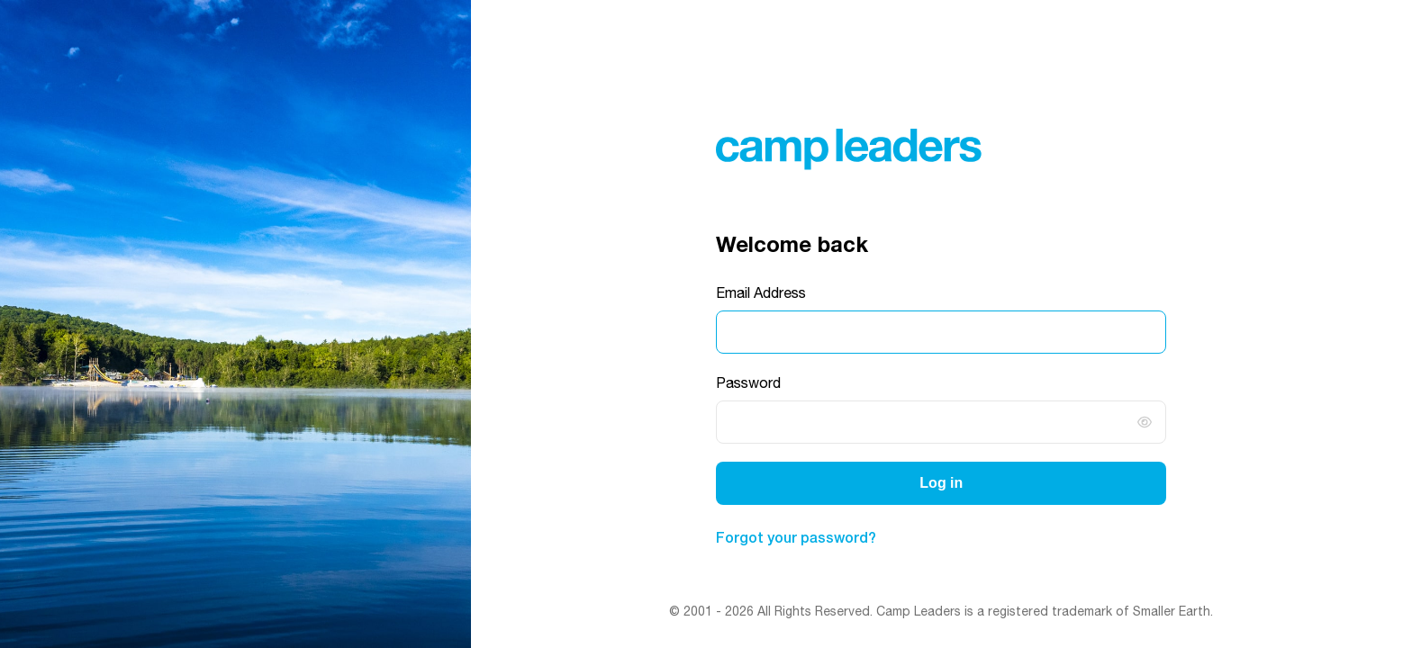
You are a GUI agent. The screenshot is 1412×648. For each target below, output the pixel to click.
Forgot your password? (796, 536)
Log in (941, 482)
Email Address (761, 292)
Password (748, 382)
